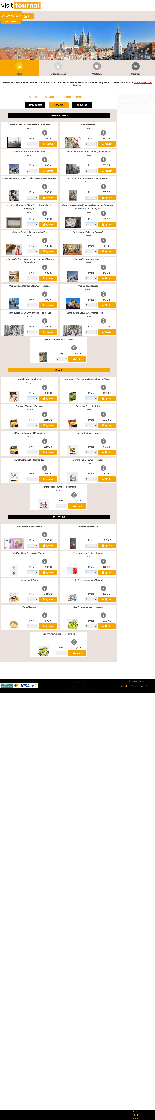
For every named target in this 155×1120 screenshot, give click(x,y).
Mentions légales (136, 681)
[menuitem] (11, 16)
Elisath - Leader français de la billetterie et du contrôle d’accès (77, 685)
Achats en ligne (11, 16)
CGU (135, 1111)
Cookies (136, 1118)
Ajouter (49, 144)
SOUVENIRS (82, 105)
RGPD (136, 1115)
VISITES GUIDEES (35, 105)
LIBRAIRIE (58, 105)
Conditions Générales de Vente (136, 686)
